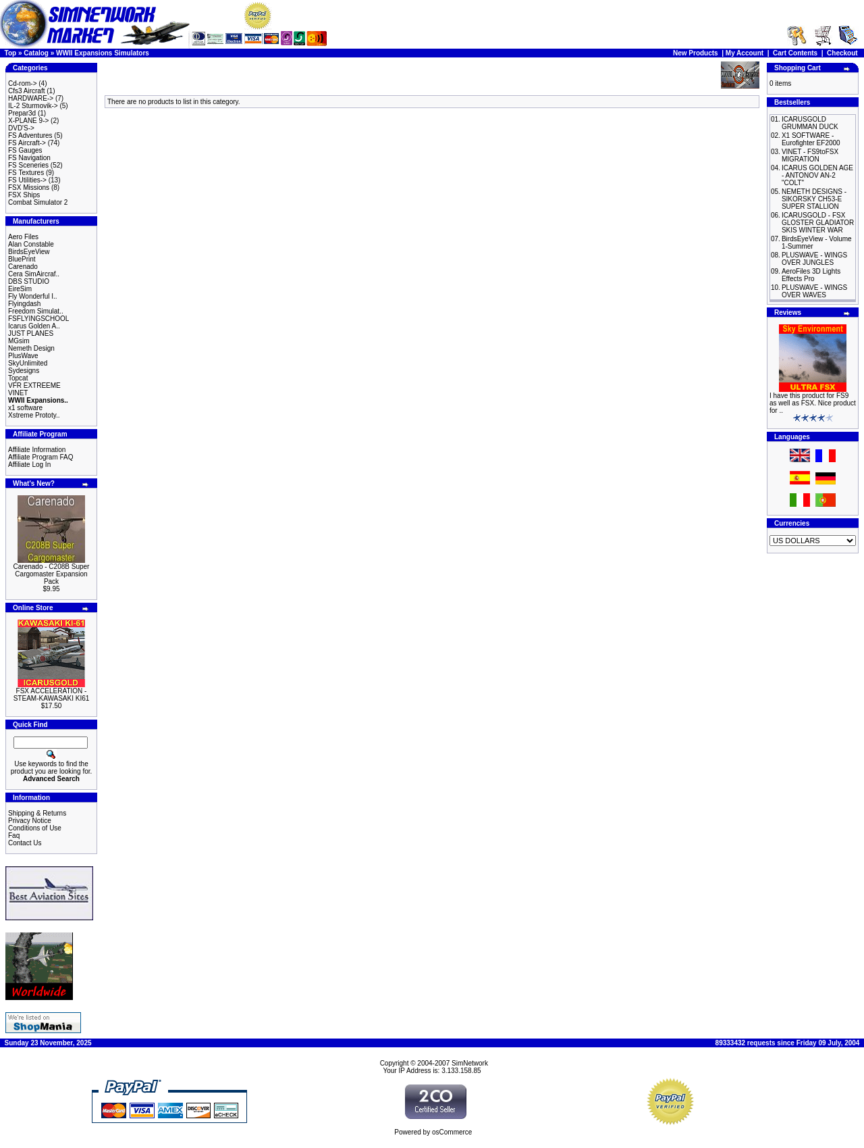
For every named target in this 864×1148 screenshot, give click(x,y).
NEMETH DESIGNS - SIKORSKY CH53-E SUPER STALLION (814, 199)
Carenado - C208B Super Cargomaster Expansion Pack (52, 574)
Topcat (18, 378)
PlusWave (23, 355)
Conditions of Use (34, 828)
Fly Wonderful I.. (32, 296)
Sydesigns (23, 370)
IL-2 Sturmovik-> (33, 105)
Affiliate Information (36, 449)
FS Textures (26, 172)
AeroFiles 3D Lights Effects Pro (811, 275)
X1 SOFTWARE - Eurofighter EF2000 (811, 139)
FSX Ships (24, 195)
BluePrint (22, 259)
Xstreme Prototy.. (34, 415)
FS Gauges (25, 150)
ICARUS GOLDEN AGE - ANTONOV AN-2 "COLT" (817, 175)
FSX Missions (28, 187)
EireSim (20, 289)
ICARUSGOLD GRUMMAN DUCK (810, 123)
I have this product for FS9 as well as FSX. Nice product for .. (813, 403)
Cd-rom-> (22, 83)
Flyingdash (24, 303)
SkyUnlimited (27, 363)
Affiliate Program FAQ (41, 457)
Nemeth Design (31, 348)
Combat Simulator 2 (38, 202)
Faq (14, 835)
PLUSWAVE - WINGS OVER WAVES (814, 291)
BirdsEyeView (29, 251)
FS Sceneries (28, 165)
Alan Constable (31, 244)
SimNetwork (470, 1063)
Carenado (23, 266)
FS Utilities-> (27, 180)
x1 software (25, 407)
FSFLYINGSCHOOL (38, 318)
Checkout (842, 53)
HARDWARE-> (30, 98)
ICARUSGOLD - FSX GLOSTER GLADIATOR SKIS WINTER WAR (818, 222)
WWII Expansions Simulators (102, 53)
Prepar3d (22, 113)
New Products (695, 53)
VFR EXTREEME (34, 385)
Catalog (36, 53)
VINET (18, 393)
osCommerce (452, 1132)
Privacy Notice (29, 820)
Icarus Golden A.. (34, 326)
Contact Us (24, 843)
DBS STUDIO (28, 281)
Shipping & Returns (37, 813)
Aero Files (23, 237)
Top (11, 53)
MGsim (19, 341)
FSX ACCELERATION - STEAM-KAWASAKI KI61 (52, 694)
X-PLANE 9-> (28, 120)
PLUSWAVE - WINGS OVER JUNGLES (814, 258)
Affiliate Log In (29, 464)
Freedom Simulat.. (35, 311)
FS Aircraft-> (27, 143)
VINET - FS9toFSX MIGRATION (810, 155)
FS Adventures (30, 135)
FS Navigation (29, 157)
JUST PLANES (30, 333)
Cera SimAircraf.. (33, 274)
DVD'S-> (21, 128)
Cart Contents (795, 53)
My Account (744, 53)
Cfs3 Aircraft (26, 91)
